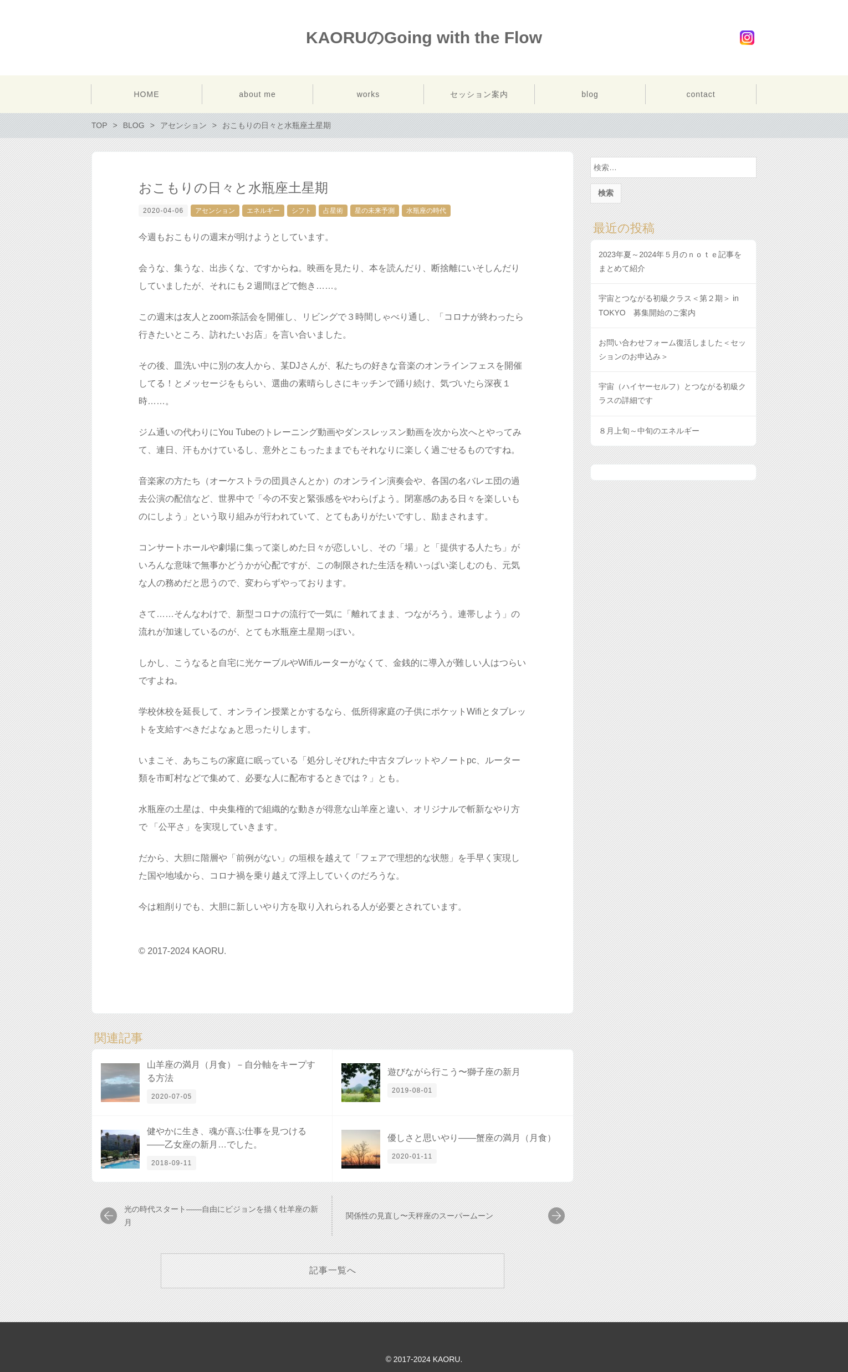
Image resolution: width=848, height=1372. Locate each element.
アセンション (215, 211)
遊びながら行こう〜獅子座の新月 (453, 1072)
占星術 (333, 211)
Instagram (747, 37)
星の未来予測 (375, 211)
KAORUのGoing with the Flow (424, 37)
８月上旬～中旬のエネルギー (649, 430)
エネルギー (263, 211)
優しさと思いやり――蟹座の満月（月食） (471, 1138)
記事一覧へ (332, 1270)
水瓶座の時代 (426, 211)
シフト (301, 211)
